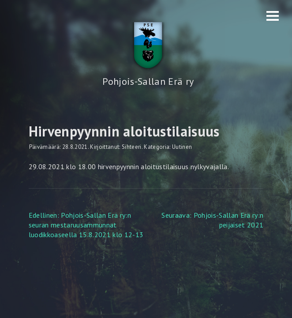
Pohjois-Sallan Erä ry (148, 81)
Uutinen (182, 147)
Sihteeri (132, 147)
